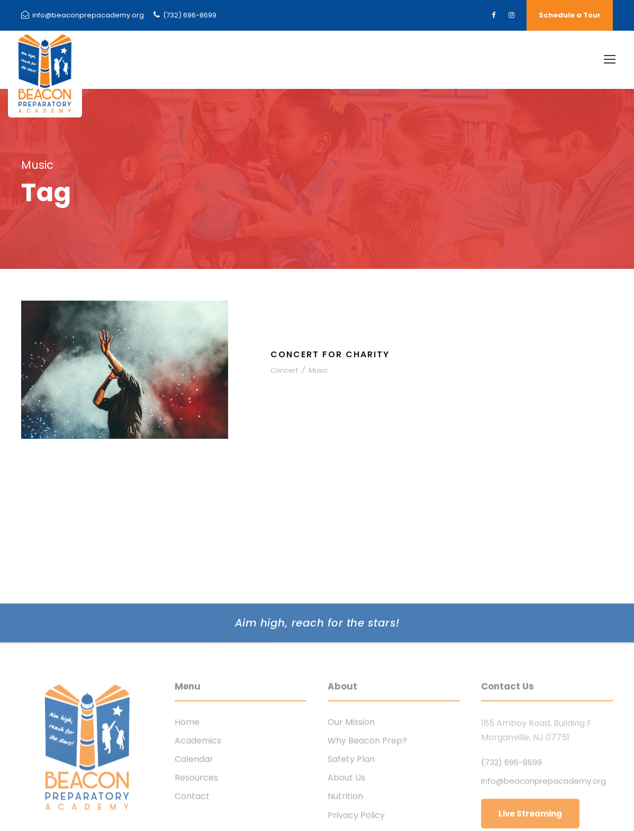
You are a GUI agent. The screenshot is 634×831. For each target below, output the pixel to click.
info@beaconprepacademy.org (82, 15)
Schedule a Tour (570, 15)
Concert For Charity (330, 354)
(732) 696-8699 (184, 15)
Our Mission (351, 779)
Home (187, 779)
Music (318, 370)
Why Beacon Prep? (367, 797)
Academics (198, 797)
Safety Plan (351, 816)
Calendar (194, 816)
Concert (284, 370)
